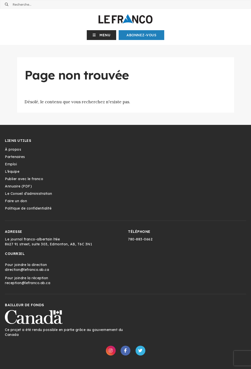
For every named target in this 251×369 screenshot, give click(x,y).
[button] (101, 35)
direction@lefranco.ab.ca (27, 269)
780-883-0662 (140, 239)
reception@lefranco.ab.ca (27, 283)
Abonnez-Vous (141, 35)
